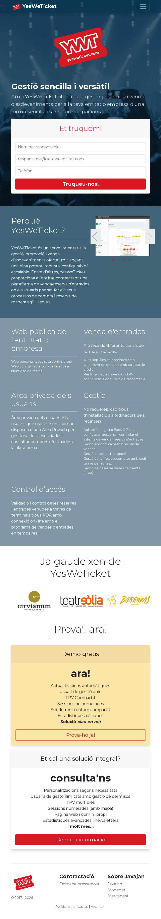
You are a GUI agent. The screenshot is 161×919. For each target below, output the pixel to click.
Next (150, 236)
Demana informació (80, 840)
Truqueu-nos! (80, 184)
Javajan (115, 884)
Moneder (116, 890)
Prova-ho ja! (80, 735)
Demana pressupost (79, 884)
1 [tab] (114, 261)
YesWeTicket (39, 6)
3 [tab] (126, 261)
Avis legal (98, 907)
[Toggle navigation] (143, 6)
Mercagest (118, 896)
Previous (96, 236)
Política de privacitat (71, 907)
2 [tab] (120, 261)
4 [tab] (132, 261)
